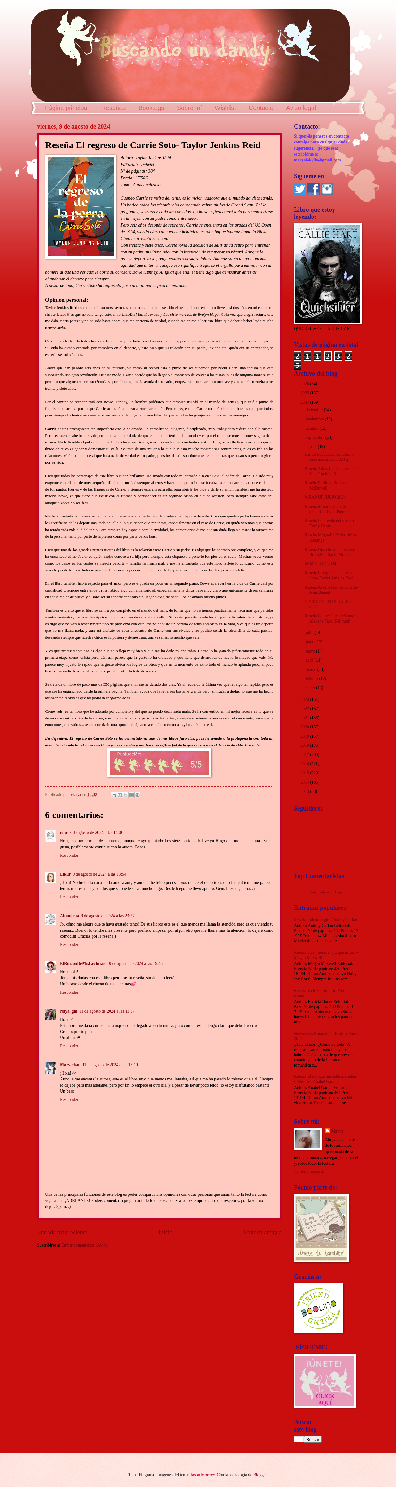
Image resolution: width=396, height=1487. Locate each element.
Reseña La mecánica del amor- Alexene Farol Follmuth (330, 618)
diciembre (315, 409)
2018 (305, 745)
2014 (305, 782)
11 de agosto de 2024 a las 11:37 (107, 1011)
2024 (305, 402)
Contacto (261, 107)
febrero (312, 678)
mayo (311, 651)
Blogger (260, 1474)
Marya (337, 1131)
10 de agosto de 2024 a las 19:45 (135, 963)
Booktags (151, 107)
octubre (313, 428)
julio (310, 632)
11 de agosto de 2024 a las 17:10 (110, 1064)
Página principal (66, 107)
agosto (312, 446)
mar (64, 832)
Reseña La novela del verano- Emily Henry (329, 523)
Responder (69, 855)
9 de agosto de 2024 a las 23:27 (108, 915)
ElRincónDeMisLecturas (82, 963)
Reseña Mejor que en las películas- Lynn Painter (326, 509)
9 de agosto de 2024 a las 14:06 (96, 832)
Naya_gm (68, 1011)
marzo (311, 669)
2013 (305, 791)
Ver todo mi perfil (309, 1171)
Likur (65, 874)
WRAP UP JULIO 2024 (325, 497)
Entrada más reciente (62, 1232)
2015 (305, 773)
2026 (305, 383)
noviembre (315, 419)
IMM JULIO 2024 (320, 563)
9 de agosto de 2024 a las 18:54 (100, 874)
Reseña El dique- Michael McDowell (326, 486)
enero (311, 687)
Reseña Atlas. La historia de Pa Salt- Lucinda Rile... (331, 471)
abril (310, 660)
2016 (305, 764)
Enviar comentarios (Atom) (84, 1245)
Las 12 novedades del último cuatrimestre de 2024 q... (329, 457)
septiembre (315, 437)
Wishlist (225, 107)
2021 (305, 717)
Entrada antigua (263, 1232)
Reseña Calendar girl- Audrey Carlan (325, 919)
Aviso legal (301, 107)
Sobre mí (189, 107)
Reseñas (113, 107)
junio (311, 642)
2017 (305, 754)
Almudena (69, 915)
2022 (305, 708)
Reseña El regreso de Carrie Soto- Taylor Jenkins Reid (328, 575)
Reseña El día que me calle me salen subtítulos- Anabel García (325, 1079)
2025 (305, 393)
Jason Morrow (203, 1474)
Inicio (166, 1232)
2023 (305, 699)
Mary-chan (70, 1064)
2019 (305, 736)
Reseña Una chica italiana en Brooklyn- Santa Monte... (329, 552)
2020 (305, 727)
